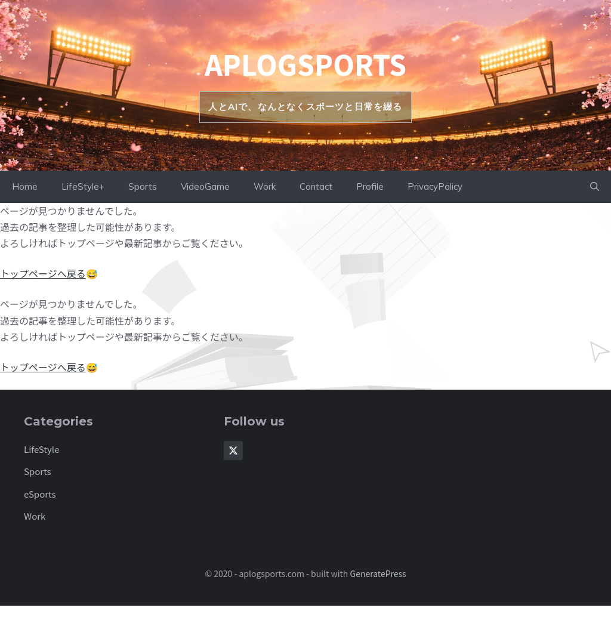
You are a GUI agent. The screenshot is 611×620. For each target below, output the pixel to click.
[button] (594, 187)
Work (265, 186)
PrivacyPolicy (435, 186)
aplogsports (305, 64)
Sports (142, 186)
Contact (316, 186)
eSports (40, 494)
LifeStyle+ (82, 186)
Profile (370, 186)
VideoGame (205, 186)
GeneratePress (378, 573)
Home (25, 186)
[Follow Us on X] (233, 450)
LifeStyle (41, 449)
